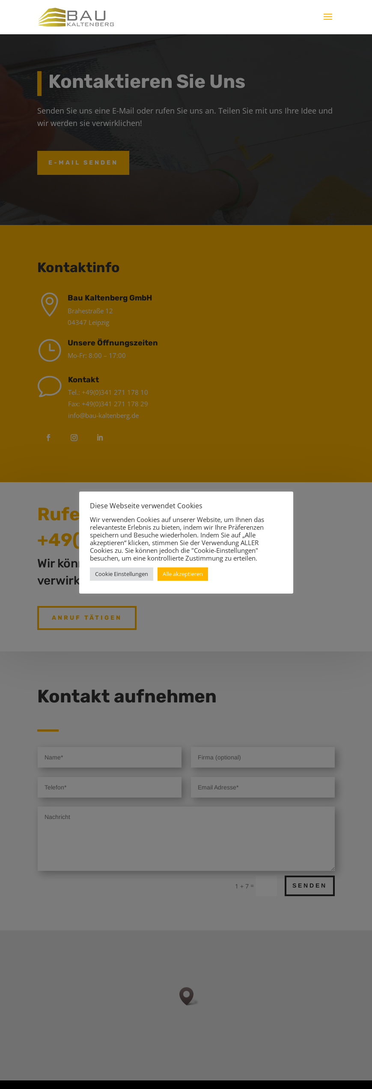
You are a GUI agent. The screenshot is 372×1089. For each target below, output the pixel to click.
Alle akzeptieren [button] (183, 574)
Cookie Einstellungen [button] (121, 574)
